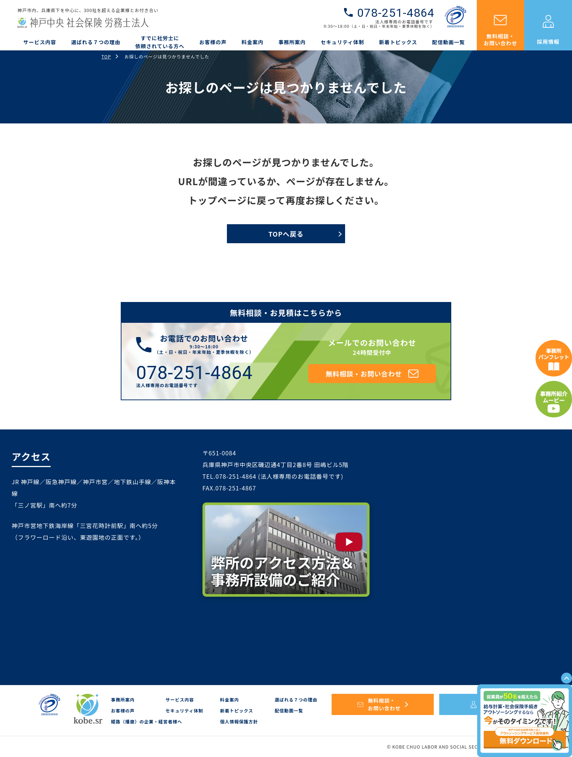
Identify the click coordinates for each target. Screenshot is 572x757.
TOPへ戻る (286, 233)
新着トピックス (398, 42)
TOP (106, 56)
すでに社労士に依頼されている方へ (160, 42)
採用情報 (548, 41)
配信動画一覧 (448, 42)
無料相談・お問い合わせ (500, 39)
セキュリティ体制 (342, 42)
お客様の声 (213, 42)
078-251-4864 (395, 13)
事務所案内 (292, 42)
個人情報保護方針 (239, 721)
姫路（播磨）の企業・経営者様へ (146, 721)
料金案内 (252, 42)
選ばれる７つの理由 (95, 42)
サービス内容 (39, 42)
